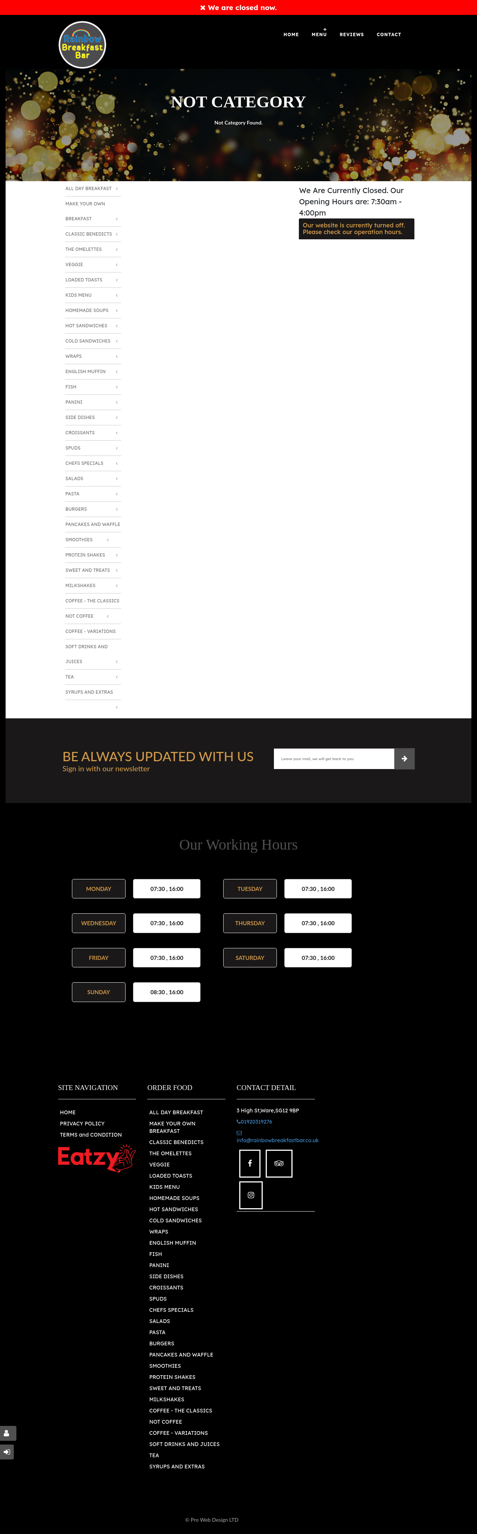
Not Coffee (80, 616)
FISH (155, 1254)
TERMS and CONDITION (91, 1134)
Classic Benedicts (89, 234)
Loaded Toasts (84, 280)
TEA (154, 1455)
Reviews (351, 34)
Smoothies (79, 539)
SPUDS (158, 1298)
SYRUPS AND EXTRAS (177, 1466)
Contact (389, 34)
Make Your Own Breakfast (85, 211)
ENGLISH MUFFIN (172, 1243)
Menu (319, 34)
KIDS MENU (164, 1187)
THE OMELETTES (170, 1153)
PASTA (157, 1332)
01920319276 (254, 1121)
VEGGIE (159, 1164)
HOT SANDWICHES (173, 1209)
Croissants (80, 432)
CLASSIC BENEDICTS (176, 1142)
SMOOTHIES (165, 1366)
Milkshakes (81, 585)
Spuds (73, 448)
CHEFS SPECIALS (171, 1310)
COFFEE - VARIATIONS (178, 1433)
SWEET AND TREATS (175, 1388)
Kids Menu (79, 295)
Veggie (74, 264)
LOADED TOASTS (170, 1175)
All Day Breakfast (89, 188)
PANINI (159, 1265)
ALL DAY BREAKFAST (176, 1112)
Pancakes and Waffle (93, 524)
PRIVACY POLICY (82, 1123)
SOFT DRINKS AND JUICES (184, 1444)
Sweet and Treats (88, 570)
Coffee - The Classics (93, 601)
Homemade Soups (87, 310)
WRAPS (158, 1231)
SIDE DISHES (166, 1276)
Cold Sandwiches (88, 341)
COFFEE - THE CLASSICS (180, 1410)
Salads (74, 478)
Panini (74, 402)
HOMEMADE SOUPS (174, 1198)
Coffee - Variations (91, 631)
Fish (71, 387)
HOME (68, 1112)
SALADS (159, 1321)
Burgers (76, 509)
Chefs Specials (85, 463)
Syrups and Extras (89, 692)
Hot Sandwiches (86, 325)
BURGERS (161, 1343)
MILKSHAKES (166, 1399)
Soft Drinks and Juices (87, 654)
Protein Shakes (85, 555)
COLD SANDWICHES (175, 1220)
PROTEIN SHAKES (172, 1377)
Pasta (72, 494)
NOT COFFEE (165, 1421)
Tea (70, 677)
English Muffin (86, 371)
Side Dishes (80, 417)
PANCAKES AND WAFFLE (181, 1354)
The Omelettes (84, 249)
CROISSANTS (166, 1287)
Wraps (74, 356)
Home (291, 34)
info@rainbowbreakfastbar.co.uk (278, 1137)
